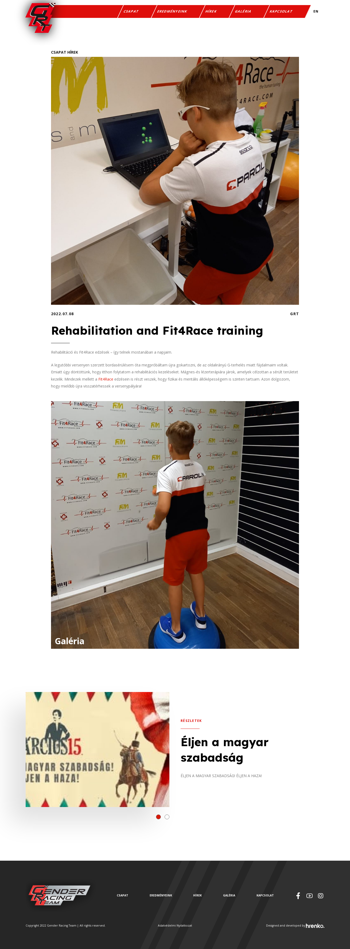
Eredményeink (172, 12)
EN (315, 12)
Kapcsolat (281, 12)
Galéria (243, 12)
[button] (158, 816)
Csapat (131, 12)
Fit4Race (105, 379)
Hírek (211, 12)
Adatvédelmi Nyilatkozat (175, 925)
